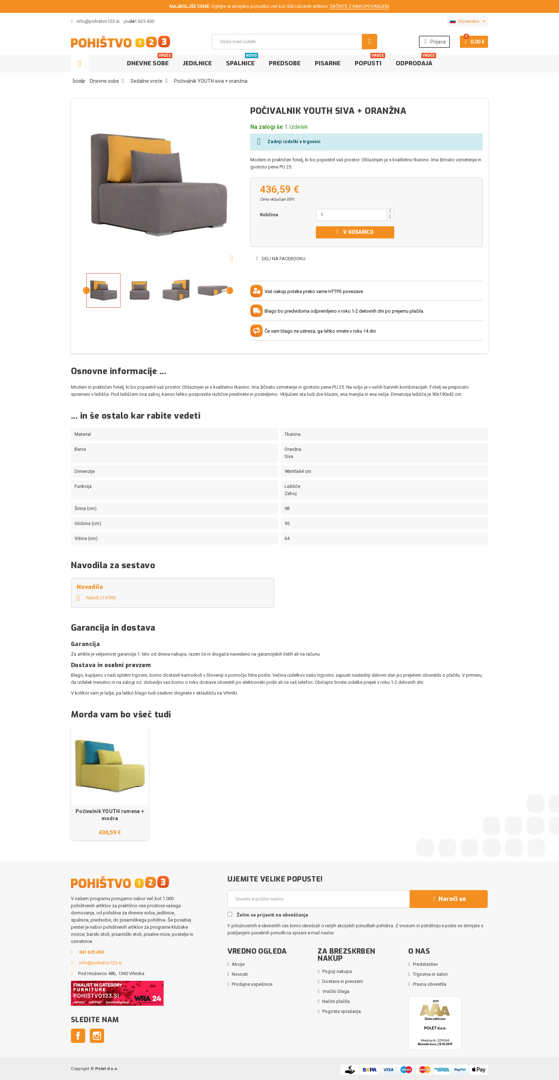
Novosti (240, 974)
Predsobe (285, 63)
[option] (109, 783)
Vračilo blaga (335, 991)
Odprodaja (416, 61)
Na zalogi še (266, 126)
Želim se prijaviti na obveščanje (267, 915)
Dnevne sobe (149, 61)
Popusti (370, 61)
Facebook (78, 1036)
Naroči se (448, 899)
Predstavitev (425, 964)
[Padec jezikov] (467, 21)
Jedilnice (197, 63)
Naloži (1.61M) (96, 597)
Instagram (97, 1036)
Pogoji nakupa (337, 971)
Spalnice (242, 61)
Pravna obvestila (429, 984)
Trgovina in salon (430, 974)
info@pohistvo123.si (95, 21)
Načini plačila (336, 1001)
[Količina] (351, 215)
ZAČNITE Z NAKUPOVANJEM (359, 6)
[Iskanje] (294, 41)
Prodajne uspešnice (252, 984)
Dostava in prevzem (342, 981)
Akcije (238, 964)
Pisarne (327, 63)
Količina (269, 214)
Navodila (90, 587)
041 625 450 (141, 21)
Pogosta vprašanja (341, 1011)
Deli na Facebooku (281, 258)
